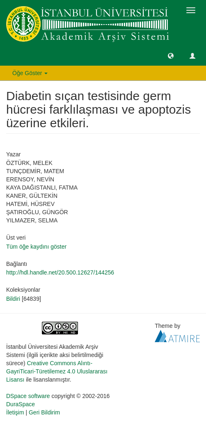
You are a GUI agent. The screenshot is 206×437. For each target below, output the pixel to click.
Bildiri (13, 298)
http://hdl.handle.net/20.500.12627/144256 (60, 272)
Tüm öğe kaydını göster (36, 246)
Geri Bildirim (44, 412)
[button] (170, 55)
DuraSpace (20, 404)
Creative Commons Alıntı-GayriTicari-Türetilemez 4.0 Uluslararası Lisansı (57, 371)
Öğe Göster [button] (30, 73)
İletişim (15, 412)
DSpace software (28, 396)
